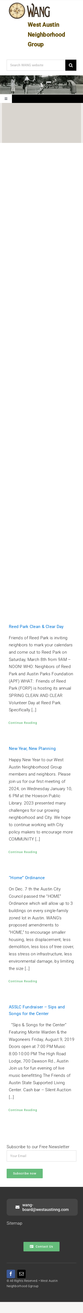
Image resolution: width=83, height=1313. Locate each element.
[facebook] (11, 1274)
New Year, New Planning (32, 748)
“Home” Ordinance (27, 877)
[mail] (21, 1274)
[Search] (70, 65)
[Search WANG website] (36, 65)
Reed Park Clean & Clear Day (36, 626)
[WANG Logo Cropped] (29, 3)
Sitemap (14, 1223)
